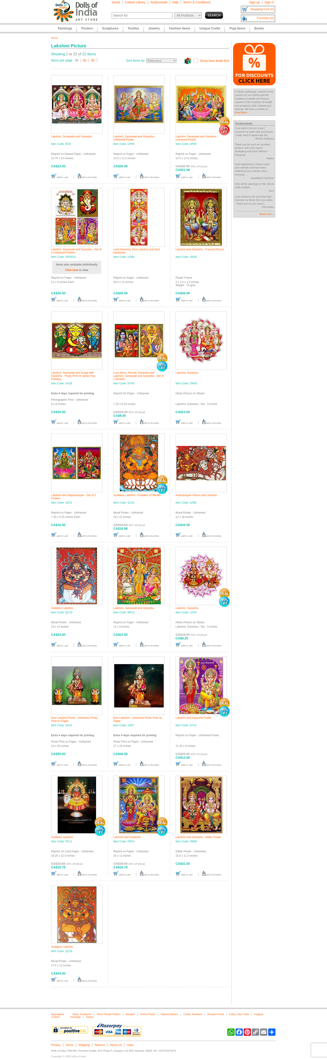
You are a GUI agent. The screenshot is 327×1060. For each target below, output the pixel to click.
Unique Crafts (209, 28)
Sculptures (110, 28)
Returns (100, 1045)
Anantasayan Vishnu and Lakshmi (196, 495)
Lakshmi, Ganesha (187, 372)
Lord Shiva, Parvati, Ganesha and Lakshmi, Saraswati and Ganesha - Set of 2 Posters (138, 376)
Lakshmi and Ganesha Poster (193, 717)
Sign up (254, 2)
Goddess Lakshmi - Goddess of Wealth (137, 495)
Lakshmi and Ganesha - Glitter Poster (198, 837)
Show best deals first (214, 61)
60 (85, 60)
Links (130, 1045)
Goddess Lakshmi (62, 608)
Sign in (269, 2)
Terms (70, 1045)
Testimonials (159, 2)
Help (175, 2)
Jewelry (154, 28)
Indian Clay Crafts (239, 1014)
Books (259, 28)
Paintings (65, 28)
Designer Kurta (215, 1014)
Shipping (84, 1045)
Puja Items (237, 28)
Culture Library (135, 2)
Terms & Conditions (197, 2)
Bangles (130, 1014)
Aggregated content (57, 1015)
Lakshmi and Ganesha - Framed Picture (200, 249)
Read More (241, 112)
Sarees (90, 1017)
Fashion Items (179, 28)
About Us (116, 1045)
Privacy (56, 1045)
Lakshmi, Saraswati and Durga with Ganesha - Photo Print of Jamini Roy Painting (73, 376)
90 (93, 60)
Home (116, 2)
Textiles (133, 28)
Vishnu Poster (148, 1014)
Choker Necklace (192, 1014)
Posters (87, 28)
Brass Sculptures (82, 1014)
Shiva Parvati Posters (109, 1014)
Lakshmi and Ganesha (127, 837)
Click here (71, 270)
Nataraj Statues (169, 1014)
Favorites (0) (265, 18)
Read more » (266, 214)
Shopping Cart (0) (262, 9)
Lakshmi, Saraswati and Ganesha (71, 136)
